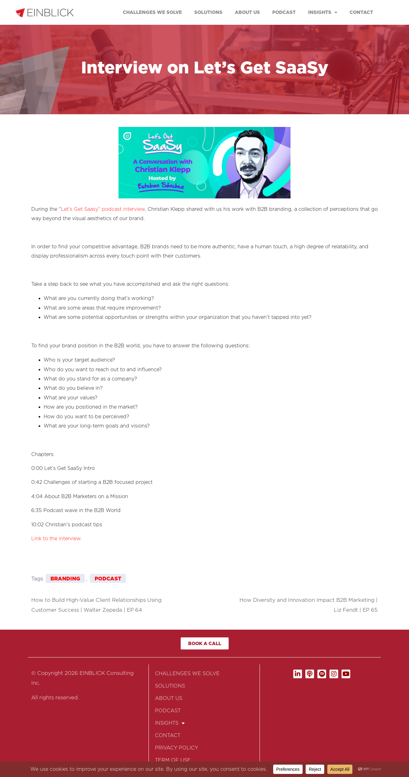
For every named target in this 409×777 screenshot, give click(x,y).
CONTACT (361, 12)
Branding (65, 578)
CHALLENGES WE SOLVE (152, 12)
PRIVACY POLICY (176, 747)
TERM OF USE (173, 760)
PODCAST (284, 12)
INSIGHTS (322, 12)
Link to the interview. (56, 538)
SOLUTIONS (208, 12)
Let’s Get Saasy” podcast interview (103, 209)
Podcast (108, 578)
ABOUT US (247, 12)
